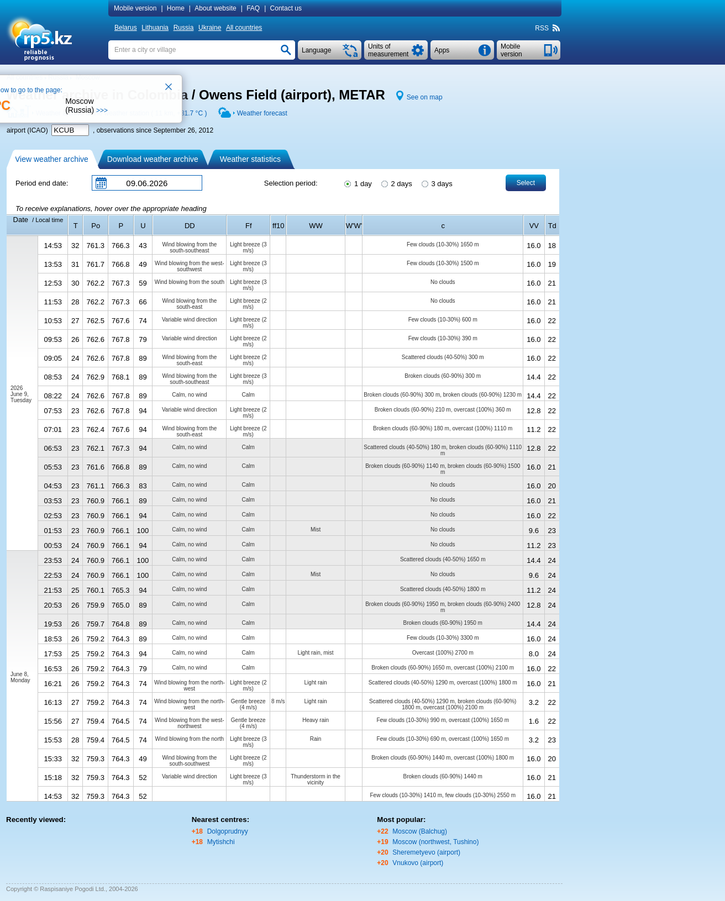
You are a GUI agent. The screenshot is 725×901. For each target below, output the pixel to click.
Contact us (286, 8)
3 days (436, 183)
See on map (425, 97)
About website (215, 8)
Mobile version (135, 8)
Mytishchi (221, 842)
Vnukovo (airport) (417, 863)
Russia (184, 27)
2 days (396, 183)
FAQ (253, 8)
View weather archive (51, 159)
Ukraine (209, 27)
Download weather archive (152, 159)
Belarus (125, 27)
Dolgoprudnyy (227, 831)
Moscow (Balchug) (419, 831)
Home (176, 8)
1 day (357, 183)
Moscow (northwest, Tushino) (435, 842)
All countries (244, 27)
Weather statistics (250, 159)
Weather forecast (262, 113)
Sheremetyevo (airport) (426, 852)
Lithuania (155, 27)
